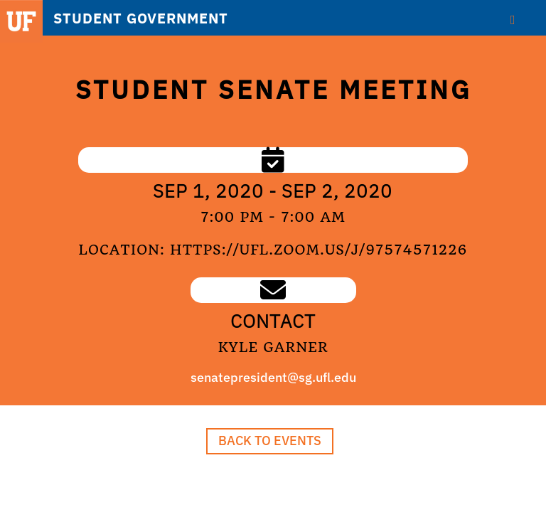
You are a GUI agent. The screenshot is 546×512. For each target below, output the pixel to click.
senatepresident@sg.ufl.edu (273, 377)
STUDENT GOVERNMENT (140, 18)
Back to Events (269, 440)
